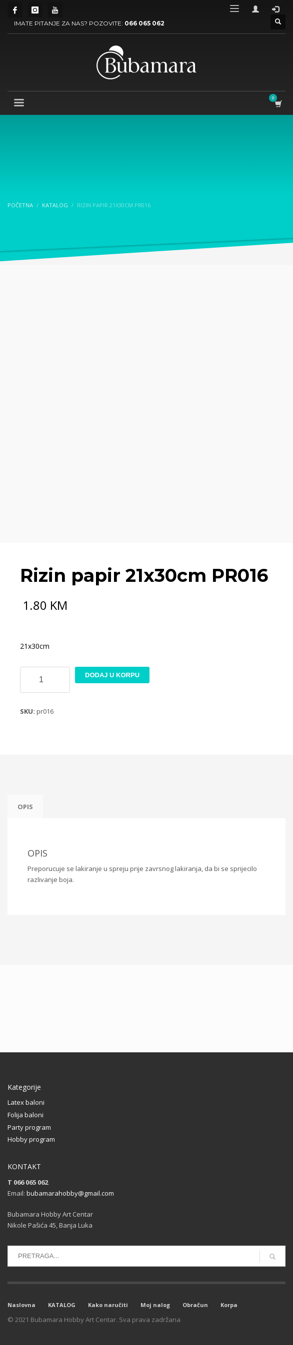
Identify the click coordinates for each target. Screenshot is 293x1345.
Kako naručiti (108, 1305)
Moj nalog (155, 1305)
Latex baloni (26, 1102)
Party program (29, 1127)
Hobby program (31, 1139)
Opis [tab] (25, 806)
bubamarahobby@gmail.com (70, 1193)
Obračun (195, 1305)
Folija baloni (26, 1114)
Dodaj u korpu (112, 675)
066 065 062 (144, 23)
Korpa (229, 1305)
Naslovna (22, 1305)
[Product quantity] (45, 680)
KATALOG (62, 1305)
